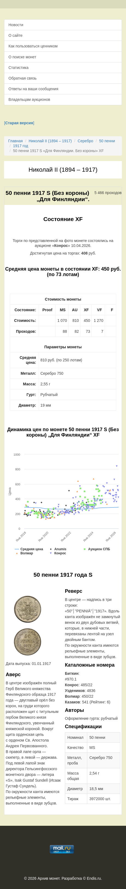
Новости (15, 25)
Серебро (85, 141)
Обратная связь (22, 78)
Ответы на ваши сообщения (33, 89)
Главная (15, 141)
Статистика (18, 67)
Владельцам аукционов (29, 99)
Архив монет (48, 878)
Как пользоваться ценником (33, 46)
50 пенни (107, 141)
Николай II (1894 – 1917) (50, 141)
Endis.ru (94, 878)
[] (19, 123)
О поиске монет (22, 57)
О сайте (15, 35)
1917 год (20, 146)
